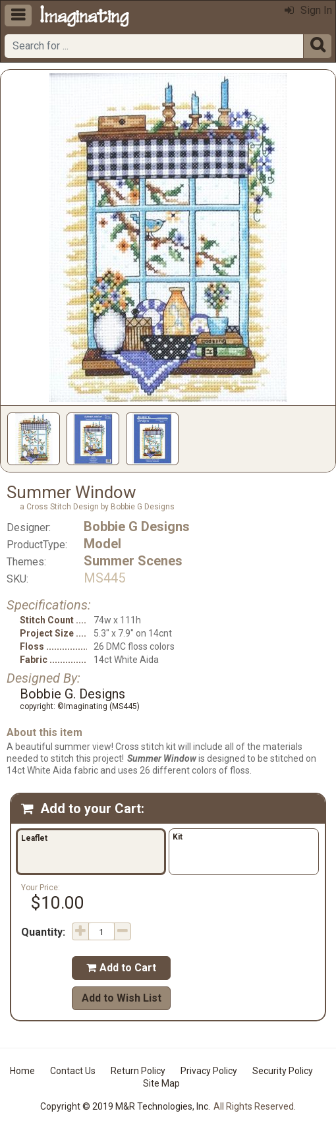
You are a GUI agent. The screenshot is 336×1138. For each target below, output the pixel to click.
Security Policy (282, 1071)
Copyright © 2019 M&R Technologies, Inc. (125, 1106)
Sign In (308, 10)
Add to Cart (121, 967)
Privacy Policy (209, 1071)
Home (22, 1071)
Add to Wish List (121, 998)
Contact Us (73, 1071)
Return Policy (138, 1071)
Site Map (161, 1083)
